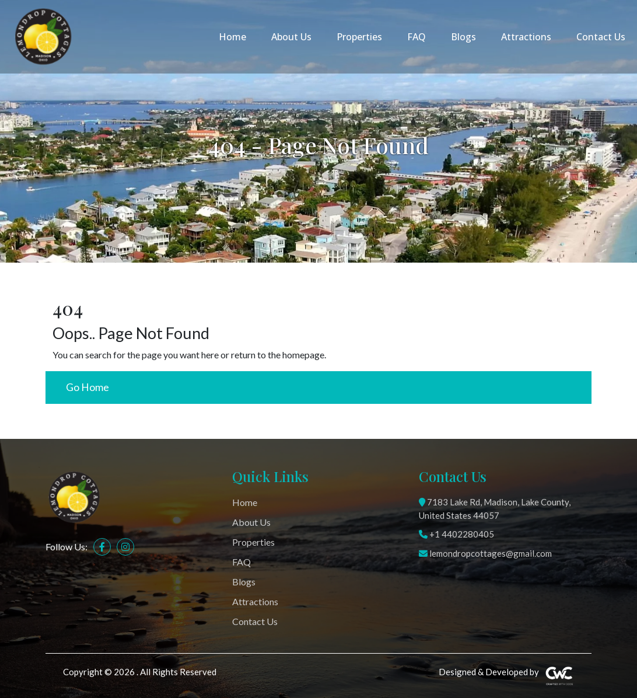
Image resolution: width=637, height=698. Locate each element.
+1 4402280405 (456, 534)
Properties (359, 36)
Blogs (463, 36)
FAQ (416, 36)
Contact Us (600, 36)
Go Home (87, 387)
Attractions (526, 36)
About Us (291, 36)
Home (232, 36)
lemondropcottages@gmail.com (485, 553)
